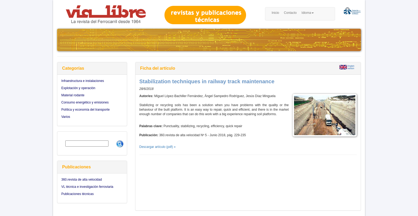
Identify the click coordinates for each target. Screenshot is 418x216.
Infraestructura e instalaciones (82, 81)
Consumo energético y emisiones (84, 102)
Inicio (275, 13)
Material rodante (73, 95)
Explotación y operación (78, 88)
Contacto (290, 13)
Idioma (308, 13)
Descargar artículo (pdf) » (157, 147)
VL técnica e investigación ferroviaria (87, 187)
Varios (65, 117)
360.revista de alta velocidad (81, 179)
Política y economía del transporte (85, 109)
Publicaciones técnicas (77, 194)
